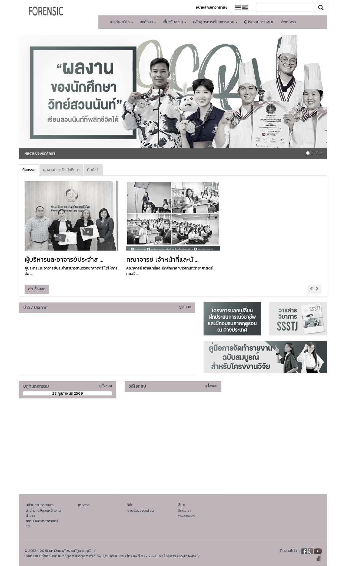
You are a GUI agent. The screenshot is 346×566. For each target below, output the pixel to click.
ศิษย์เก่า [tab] (93, 170)
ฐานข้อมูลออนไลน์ (140, 510)
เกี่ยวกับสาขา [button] (175, 22)
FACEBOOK (186, 515)
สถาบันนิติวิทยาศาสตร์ (42, 521)
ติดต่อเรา (288, 22)
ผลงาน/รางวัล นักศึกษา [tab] (61, 170)
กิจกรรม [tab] (28, 170)
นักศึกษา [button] (148, 22)
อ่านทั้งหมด (36, 289)
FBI (28, 526)
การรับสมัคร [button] (121, 22)
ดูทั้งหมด (184, 306)
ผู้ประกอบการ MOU (259, 22)
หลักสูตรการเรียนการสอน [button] (215, 22)
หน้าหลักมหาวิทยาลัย (212, 7)
